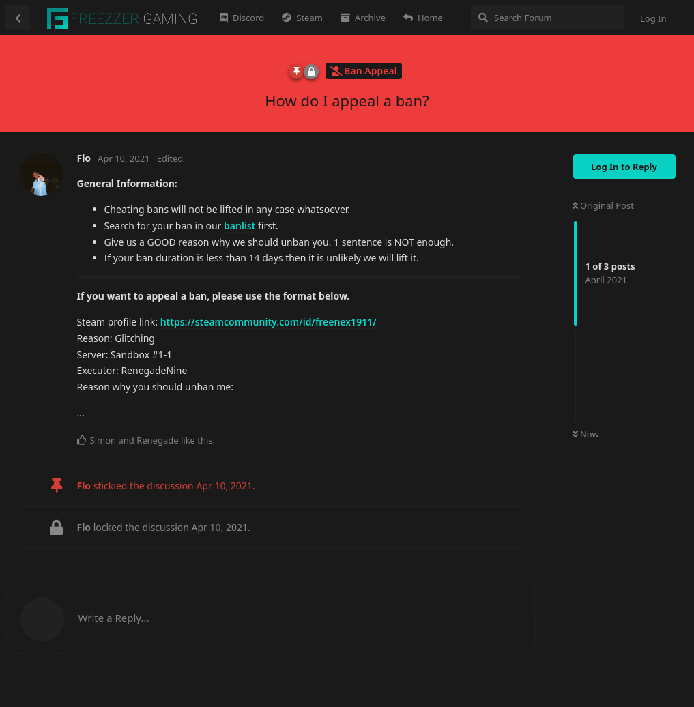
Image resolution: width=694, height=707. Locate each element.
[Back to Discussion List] (17, 17)
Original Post (603, 205)
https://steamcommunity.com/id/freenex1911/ (268, 321)
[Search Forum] (547, 17)
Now (586, 434)
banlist (239, 225)
